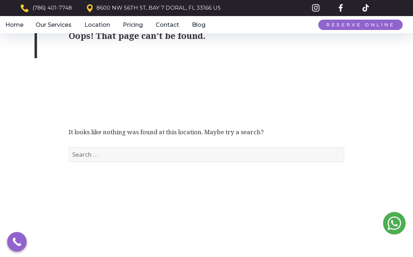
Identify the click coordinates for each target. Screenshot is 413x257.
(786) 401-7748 (52, 7)
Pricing (133, 24)
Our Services (54, 24)
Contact (167, 24)
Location (97, 24)
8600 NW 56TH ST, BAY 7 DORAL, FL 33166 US (158, 7)
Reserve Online (360, 24)
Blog (198, 24)
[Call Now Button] (17, 242)
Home (14, 24)
